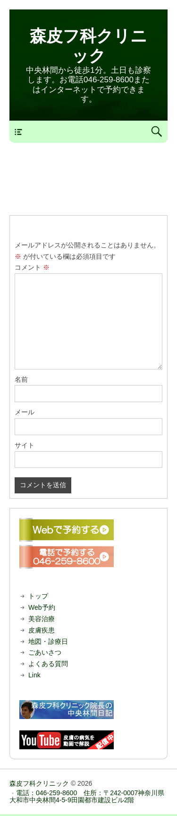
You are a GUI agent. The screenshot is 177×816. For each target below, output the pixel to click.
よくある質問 (48, 663)
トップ (38, 596)
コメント (32, 267)
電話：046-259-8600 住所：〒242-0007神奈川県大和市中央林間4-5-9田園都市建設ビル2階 (86, 796)
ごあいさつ (44, 652)
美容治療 (41, 619)
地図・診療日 (48, 641)
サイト (24, 445)
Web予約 (41, 607)
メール (24, 412)
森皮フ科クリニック (39, 783)
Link (34, 675)
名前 (21, 379)
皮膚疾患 (41, 630)
